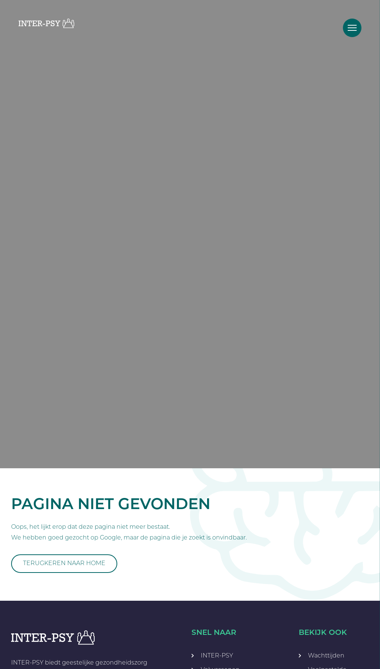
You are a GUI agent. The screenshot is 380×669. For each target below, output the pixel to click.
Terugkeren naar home (64, 563)
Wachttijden (326, 655)
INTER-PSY (217, 655)
